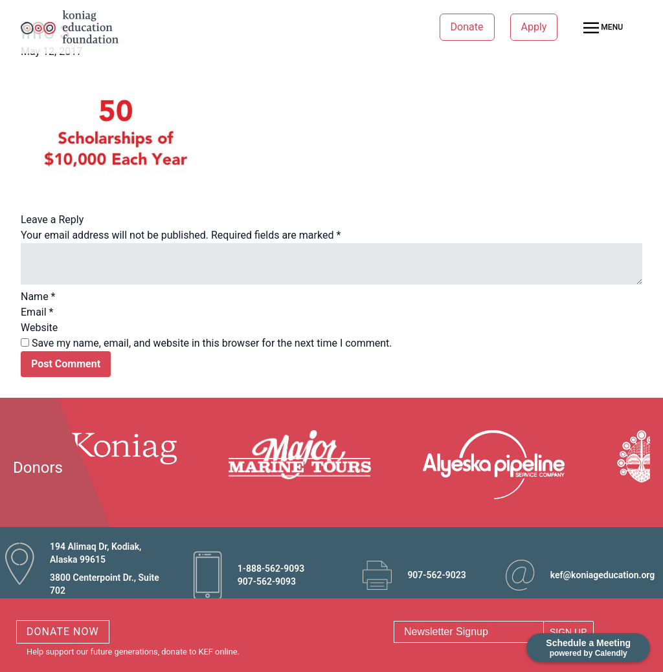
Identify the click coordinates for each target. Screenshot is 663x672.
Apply (534, 27)
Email (37, 312)
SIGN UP (568, 632)
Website (39, 327)
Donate (467, 27)
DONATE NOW (63, 631)
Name (38, 296)
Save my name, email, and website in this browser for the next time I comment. (212, 343)
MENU (603, 28)
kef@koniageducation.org (602, 575)
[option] (109, 447)
